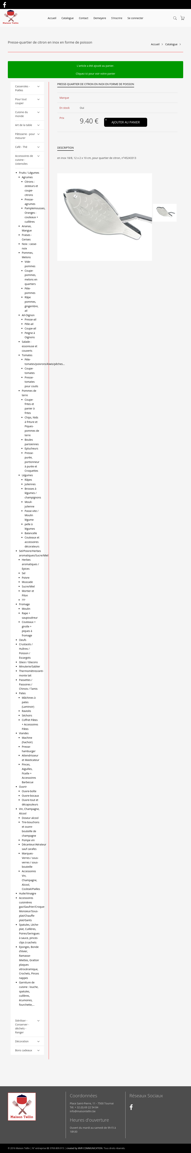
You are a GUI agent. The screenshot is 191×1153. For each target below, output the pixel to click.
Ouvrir (23, 786)
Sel (23, 573)
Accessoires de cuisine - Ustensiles (24, 159)
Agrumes (27, 177)
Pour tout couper (21, 101)
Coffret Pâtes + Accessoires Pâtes (30, 724)
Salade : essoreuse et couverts (29, 346)
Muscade (27, 582)
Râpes (28, 479)
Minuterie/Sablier (29, 666)
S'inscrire (116, 18)
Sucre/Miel (28, 586)
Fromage (24, 604)
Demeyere (99, 18)
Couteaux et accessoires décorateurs (32, 542)
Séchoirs (27, 715)
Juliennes (30, 484)
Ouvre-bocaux (30, 795)
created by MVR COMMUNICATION (84, 1148)
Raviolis (26, 711)
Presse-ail (30, 319)
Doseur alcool (30, 818)
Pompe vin (28, 840)
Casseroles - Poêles (22, 88)
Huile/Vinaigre (27, 893)
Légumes (27, 475)
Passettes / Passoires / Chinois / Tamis (28, 684)
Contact (83, 18)
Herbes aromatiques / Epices (30, 564)
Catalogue (68, 18)
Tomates (27, 355)
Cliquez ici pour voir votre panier (95, 73)
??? (23, 600)
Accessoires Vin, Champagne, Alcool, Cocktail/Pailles (31, 880)
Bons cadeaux (23, 1050)
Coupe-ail (30, 328)
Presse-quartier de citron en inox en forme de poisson (95, 84)
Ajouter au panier (126, 122)
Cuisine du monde (21, 114)
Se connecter (135, 18)
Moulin (26, 608)
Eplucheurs (31, 448)
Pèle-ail (29, 324)
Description (65, 147)
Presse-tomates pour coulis (31, 382)
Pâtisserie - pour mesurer (25, 136)
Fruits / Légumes (29, 172)
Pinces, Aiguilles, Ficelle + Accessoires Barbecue (29, 773)
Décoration (22, 1041)
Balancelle (31, 533)
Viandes (24, 733)
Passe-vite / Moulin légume (31, 515)
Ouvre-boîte (29, 791)
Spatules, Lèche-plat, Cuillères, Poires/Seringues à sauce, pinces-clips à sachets (29, 933)
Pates (22, 693)
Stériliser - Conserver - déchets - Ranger (22, 1026)
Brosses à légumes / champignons (33, 493)
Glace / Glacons (28, 662)
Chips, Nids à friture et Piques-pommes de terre (32, 426)
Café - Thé (21, 147)
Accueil (52, 18)
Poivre (25, 577)
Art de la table (23, 125)
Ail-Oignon (28, 315)
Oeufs (22, 640)
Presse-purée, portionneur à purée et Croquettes (32, 461)
